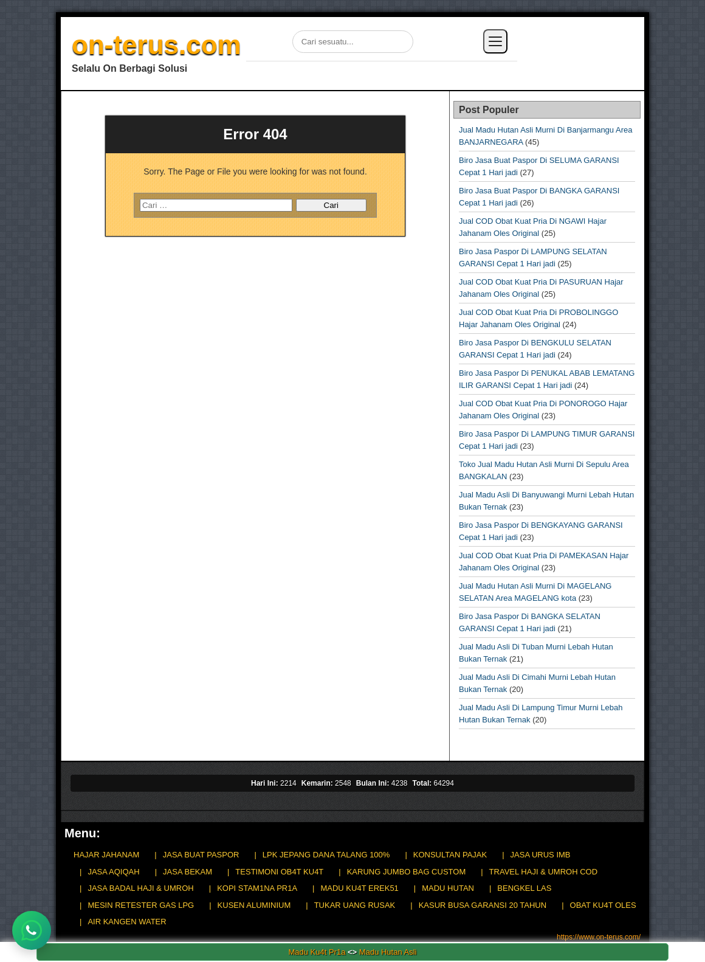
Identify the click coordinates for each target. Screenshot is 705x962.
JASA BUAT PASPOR (201, 854)
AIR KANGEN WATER (127, 921)
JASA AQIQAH (113, 871)
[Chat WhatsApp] (31, 930)
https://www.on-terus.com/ (599, 937)
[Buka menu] (495, 41)
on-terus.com (156, 45)
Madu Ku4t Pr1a (316, 952)
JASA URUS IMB (541, 854)
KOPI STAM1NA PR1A (257, 888)
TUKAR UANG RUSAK (355, 905)
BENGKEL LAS (524, 888)
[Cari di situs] (352, 41)
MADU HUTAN (448, 888)
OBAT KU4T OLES (603, 905)
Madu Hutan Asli (388, 952)
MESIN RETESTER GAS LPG (141, 905)
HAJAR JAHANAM (106, 854)
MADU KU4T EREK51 (359, 888)
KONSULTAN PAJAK (450, 854)
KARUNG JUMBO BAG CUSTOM (406, 871)
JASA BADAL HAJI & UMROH (140, 888)
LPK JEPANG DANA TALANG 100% (326, 854)
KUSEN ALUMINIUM (254, 905)
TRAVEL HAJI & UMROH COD (543, 871)
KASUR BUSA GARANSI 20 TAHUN (482, 905)
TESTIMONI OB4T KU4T (279, 871)
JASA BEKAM (187, 871)
